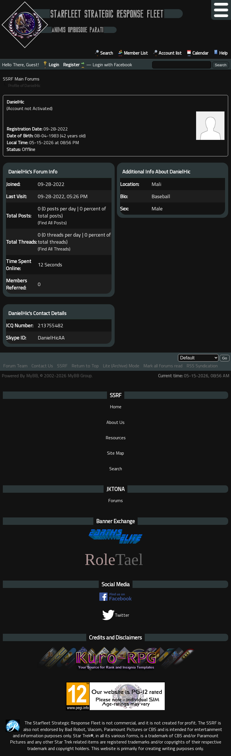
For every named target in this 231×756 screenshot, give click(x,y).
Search (106, 53)
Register (71, 64)
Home (115, 406)
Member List (136, 53)
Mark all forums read (162, 365)
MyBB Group (80, 375)
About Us (115, 422)
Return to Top (85, 365)
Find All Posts (52, 222)
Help (223, 53)
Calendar (200, 53)
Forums (115, 500)
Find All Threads (54, 249)
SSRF (62, 365)
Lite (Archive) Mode (121, 365)
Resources (116, 437)
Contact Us (42, 365)
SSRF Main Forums (21, 78)
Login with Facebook (112, 64)
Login (54, 64)
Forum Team (15, 365)
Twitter (115, 615)
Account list (170, 53)
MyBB (32, 375)
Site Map (115, 453)
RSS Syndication (202, 365)
